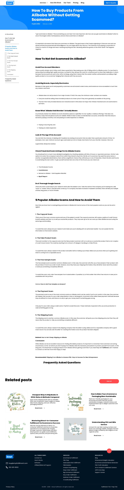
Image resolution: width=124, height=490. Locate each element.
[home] (15, 3)
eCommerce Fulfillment (70, 458)
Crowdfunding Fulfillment (71, 480)
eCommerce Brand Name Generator (106, 463)
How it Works (39, 460)
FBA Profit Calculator (101, 465)
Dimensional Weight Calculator (104, 460)
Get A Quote (111, 3)
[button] (44, 2)
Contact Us (38, 458)
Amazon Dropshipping (70, 467)
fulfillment (105, 348)
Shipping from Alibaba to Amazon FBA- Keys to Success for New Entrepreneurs (72, 357)
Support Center (100, 472)
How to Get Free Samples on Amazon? (53, 284)
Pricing (75, 3)
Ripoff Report (43, 176)
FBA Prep (66, 460)
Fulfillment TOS (106, 487)
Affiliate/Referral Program (43, 465)
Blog (82, 3)
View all (109, 381)
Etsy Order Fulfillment (70, 475)
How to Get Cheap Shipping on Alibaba (54, 337)
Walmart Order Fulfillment (71, 477)
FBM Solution (67, 465)
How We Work (55, 3)
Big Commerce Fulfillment (71, 472)
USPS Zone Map (100, 470)
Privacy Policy (10, 487)
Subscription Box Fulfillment (71, 463)
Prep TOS (114, 487)
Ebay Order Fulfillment (70, 470)
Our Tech (67, 3)
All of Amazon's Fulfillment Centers (106, 467)
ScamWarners (43, 170)
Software (37, 463)
